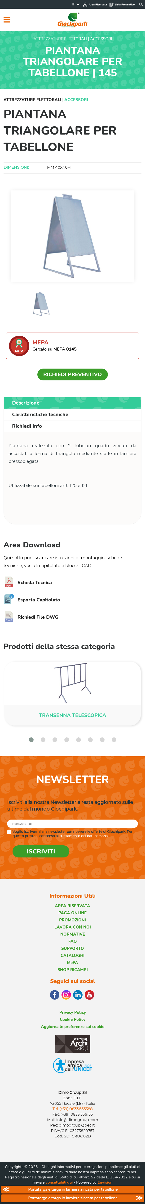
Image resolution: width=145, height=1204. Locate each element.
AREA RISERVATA (72, 906)
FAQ (72, 941)
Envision (105, 1182)
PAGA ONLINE (72, 913)
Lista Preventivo (122, 4)
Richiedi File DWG (31, 617)
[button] (31, 740)
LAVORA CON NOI (72, 927)
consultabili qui (59, 1182)
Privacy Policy (72, 1012)
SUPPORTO (72, 948)
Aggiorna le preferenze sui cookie (72, 1026)
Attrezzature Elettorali (32, 100)
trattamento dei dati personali (85, 836)
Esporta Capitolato (32, 600)
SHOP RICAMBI (72, 970)
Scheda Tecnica (28, 582)
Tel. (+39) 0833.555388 (72, 1109)
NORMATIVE (72, 934)
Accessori (76, 100)
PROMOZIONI (72, 920)
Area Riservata (95, 4)
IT (73, 4)
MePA (72, 962)
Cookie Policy (72, 1019)
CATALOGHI (72, 955)
